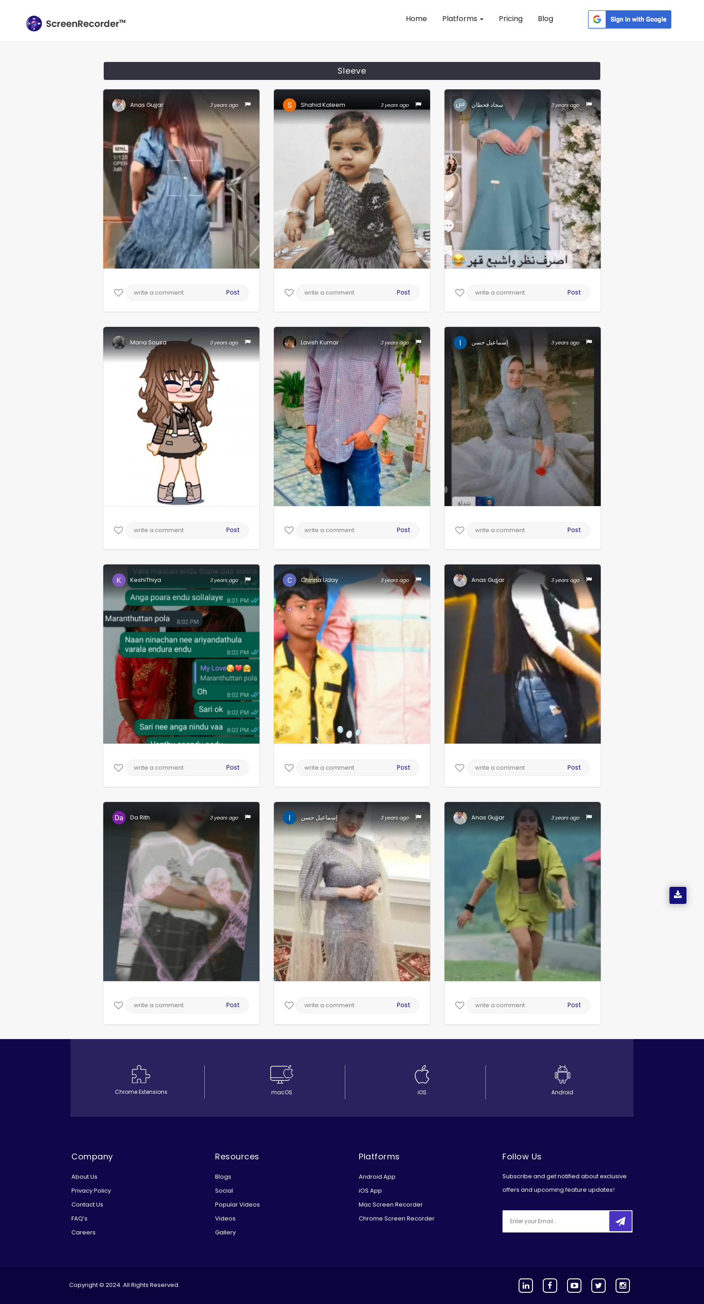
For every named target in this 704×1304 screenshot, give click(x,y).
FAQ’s (79, 1218)
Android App (377, 1176)
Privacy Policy (91, 1190)
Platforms (463, 18)
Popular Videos (237, 1204)
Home (416, 18)
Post (233, 292)
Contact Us (87, 1204)
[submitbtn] (620, 1221)
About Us (84, 1176)
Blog (545, 18)
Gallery (225, 1232)
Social (224, 1190)
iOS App (370, 1190)
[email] (562, 1221)
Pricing (511, 18)
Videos (225, 1218)
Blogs (223, 1176)
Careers (83, 1232)
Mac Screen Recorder (391, 1204)
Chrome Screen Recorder (397, 1218)
